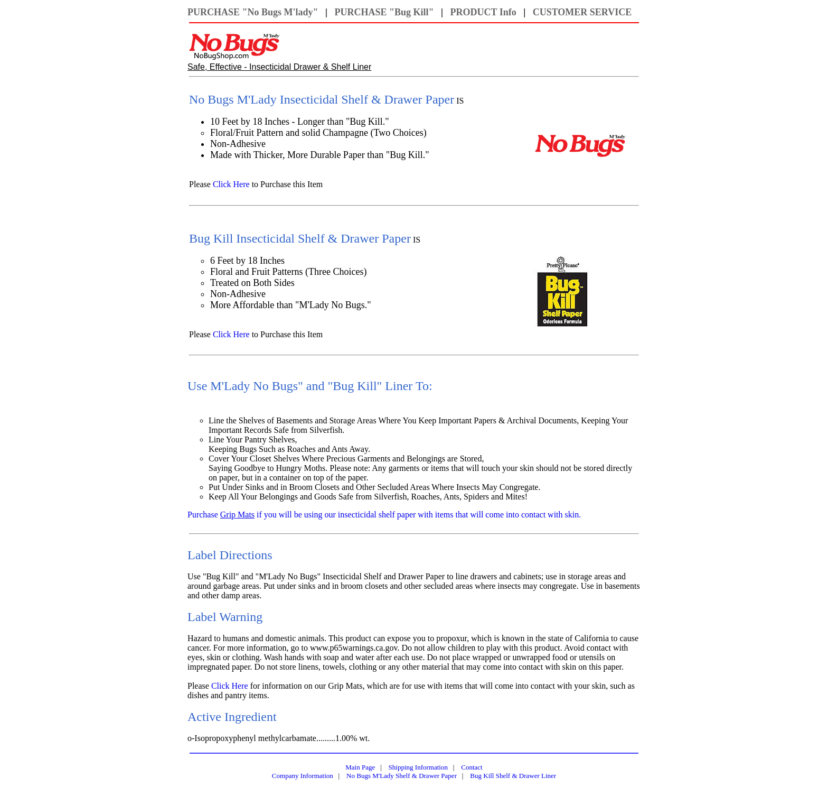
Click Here (231, 184)
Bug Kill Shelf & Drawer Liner (513, 776)
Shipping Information (418, 767)
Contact (471, 767)
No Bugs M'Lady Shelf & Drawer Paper (401, 776)
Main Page (360, 767)
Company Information (302, 776)
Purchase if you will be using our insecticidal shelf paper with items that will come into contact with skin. (384, 514)
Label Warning (224, 617)
